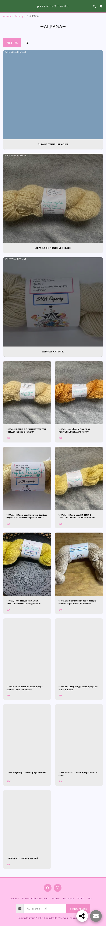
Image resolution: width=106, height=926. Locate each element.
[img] (27, 392)
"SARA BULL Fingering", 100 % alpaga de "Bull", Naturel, (78, 688)
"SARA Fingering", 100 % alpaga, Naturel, (27, 772)
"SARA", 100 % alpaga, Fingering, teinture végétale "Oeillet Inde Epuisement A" (27, 516)
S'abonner (78, 909)
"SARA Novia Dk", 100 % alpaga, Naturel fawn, (78, 774)
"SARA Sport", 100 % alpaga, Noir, (23, 858)
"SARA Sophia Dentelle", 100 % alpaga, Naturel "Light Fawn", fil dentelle (77, 602)
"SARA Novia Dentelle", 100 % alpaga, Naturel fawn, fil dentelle (25, 688)
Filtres (12, 43)
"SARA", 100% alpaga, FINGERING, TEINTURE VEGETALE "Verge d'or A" (24, 602)
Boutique (20, 16)
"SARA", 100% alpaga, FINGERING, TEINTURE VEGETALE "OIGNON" (75, 430)
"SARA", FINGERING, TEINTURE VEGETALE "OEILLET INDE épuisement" (26, 430)
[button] (4, 6)
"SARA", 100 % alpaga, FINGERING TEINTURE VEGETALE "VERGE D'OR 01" (77, 516)
